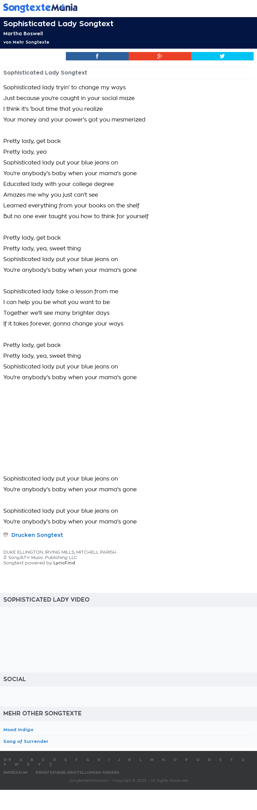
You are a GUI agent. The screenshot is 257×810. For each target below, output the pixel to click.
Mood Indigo (18, 729)
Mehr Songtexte (31, 42)
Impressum (15, 772)
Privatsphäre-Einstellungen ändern (77, 772)
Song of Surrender (25, 741)
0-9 (7, 760)
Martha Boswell (23, 33)
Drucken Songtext (37, 535)
